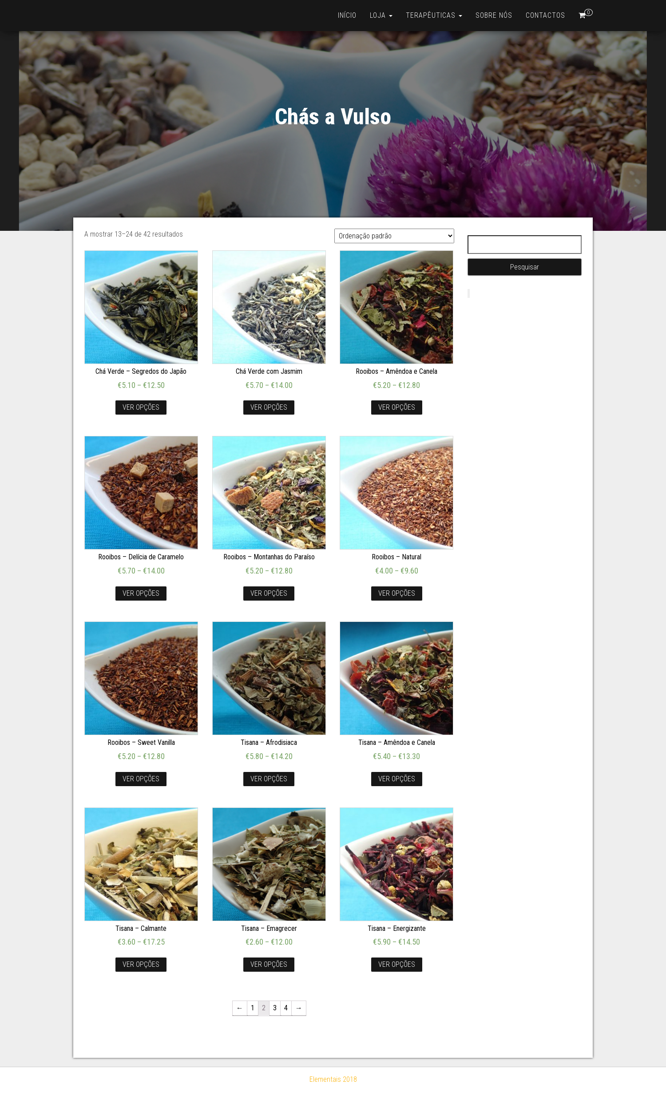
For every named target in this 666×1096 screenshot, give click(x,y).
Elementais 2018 (333, 1079)
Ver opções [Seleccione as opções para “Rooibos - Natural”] (396, 593)
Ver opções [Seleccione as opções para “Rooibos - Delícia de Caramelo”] (141, 593)
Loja (381, 15)
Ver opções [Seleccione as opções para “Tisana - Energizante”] (396, 964)
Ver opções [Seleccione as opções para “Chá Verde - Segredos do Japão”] (141, 407)
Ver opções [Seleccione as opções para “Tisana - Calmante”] (141, 964)
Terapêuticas (434, 15)
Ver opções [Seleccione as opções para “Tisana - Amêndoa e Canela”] (396, 779)
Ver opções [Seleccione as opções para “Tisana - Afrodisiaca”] (268, 779)
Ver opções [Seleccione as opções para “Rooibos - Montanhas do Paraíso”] (268, 593)
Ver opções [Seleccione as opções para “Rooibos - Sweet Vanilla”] (141, 779)
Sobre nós (494, 15)
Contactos (545, 15)
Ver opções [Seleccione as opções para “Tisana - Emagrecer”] (268, 964)
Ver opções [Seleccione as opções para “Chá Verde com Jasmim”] (268, 407)
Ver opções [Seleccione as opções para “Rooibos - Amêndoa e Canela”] (396, 407)
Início (347, 15)
